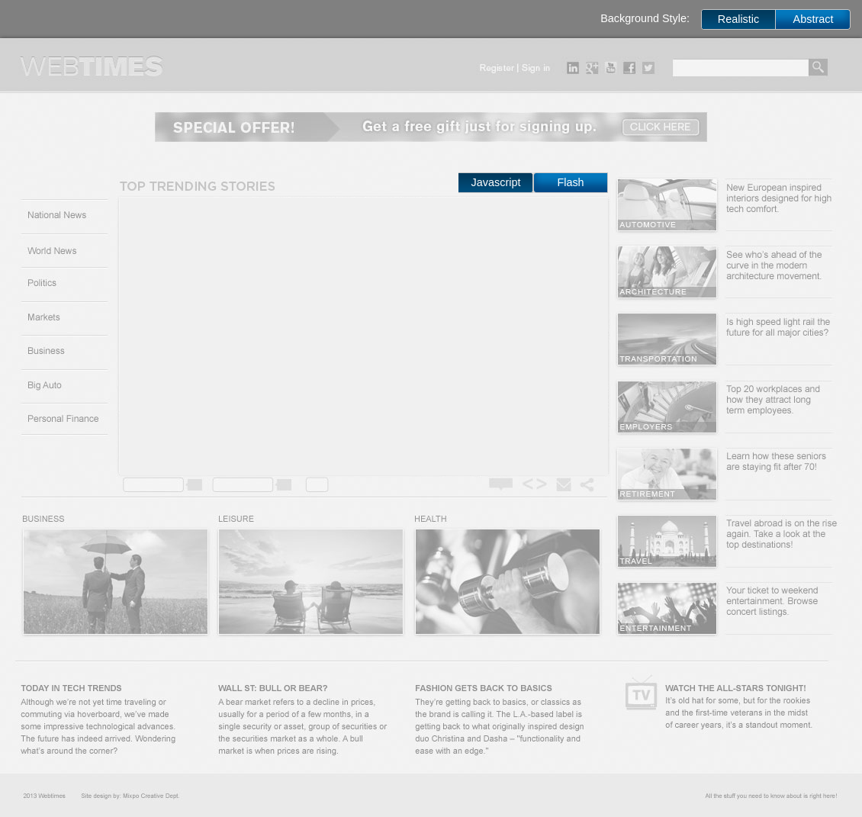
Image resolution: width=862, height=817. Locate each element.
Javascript (496, 182)
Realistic (738, 19)
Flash (570, 182)
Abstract (813, 19)
